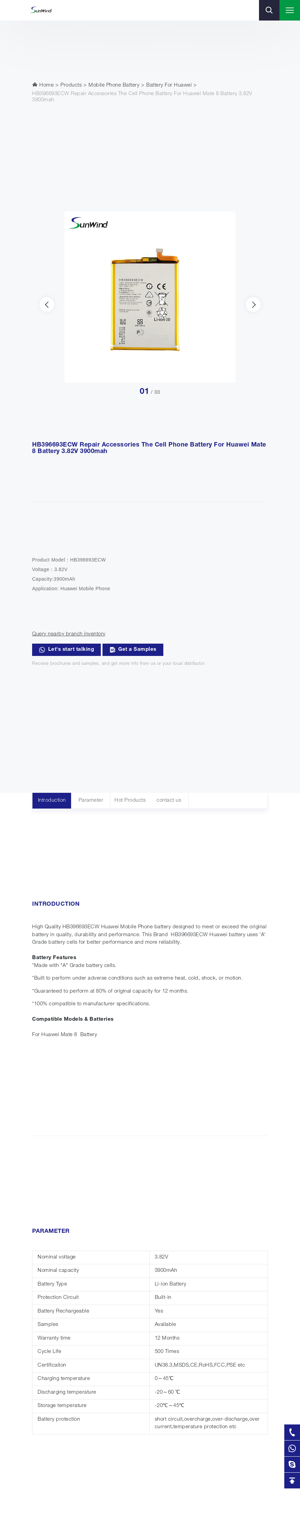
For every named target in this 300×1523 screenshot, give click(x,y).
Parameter (91, 800)
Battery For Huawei (169, 85)
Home (43, 85)
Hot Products (130, 800)
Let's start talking (66, 650)
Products (71, 85)
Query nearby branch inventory (69, 634)
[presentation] (47, 304)
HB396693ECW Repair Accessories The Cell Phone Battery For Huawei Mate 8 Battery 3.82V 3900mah (142, 97)
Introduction (52, 800)
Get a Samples (132, 650)
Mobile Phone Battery (113, 85)
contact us (168, 800)
